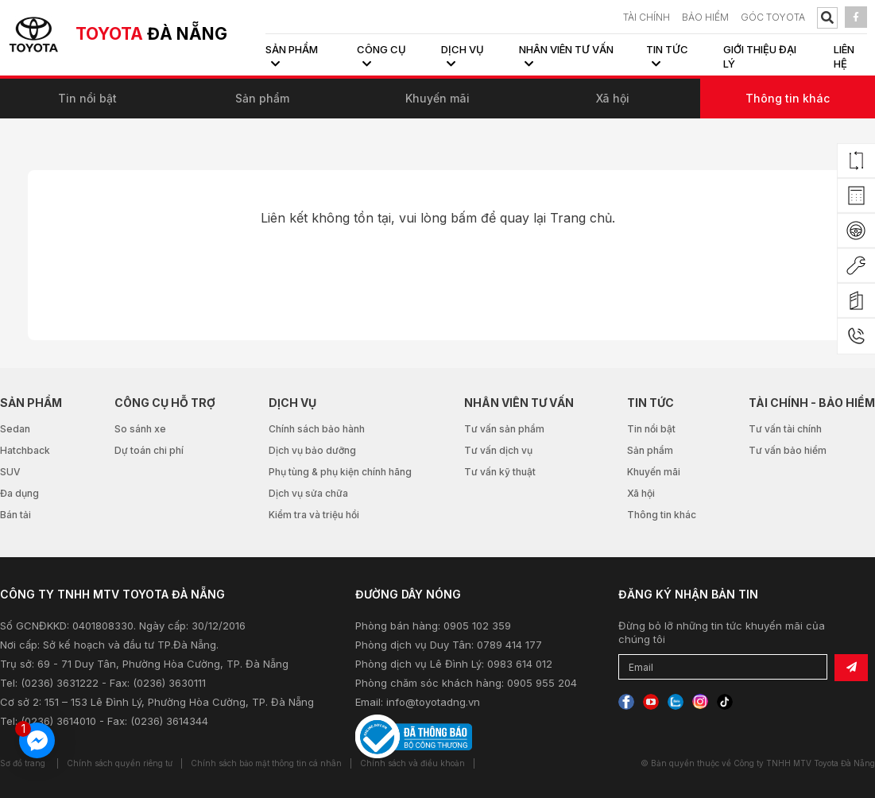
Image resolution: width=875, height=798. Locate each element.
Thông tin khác (787, 98)
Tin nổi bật (87, 98)
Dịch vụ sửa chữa (308, 493)
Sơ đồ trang (22, 763)
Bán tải (15, 515)
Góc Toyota (773, 17)
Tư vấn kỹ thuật (500, 472)
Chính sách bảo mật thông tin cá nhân (266, 763)
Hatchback (25, 450)
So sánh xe (140, 429)
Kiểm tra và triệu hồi (314, 515)
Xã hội (612, 98)
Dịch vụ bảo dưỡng (312, 450)
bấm (464, 218)
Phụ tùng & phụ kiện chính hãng (340, 472)
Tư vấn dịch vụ (498, 450)
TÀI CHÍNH (646, 17)
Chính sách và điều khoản (412, 763)
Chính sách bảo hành (317, 429)
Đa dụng (19, 493)
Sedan (15, 429)
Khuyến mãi (437, 98)
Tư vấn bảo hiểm (788, 450)
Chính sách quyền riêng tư (119, 763)
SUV (10, 472)
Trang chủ (581, 218)
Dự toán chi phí (149, 450)
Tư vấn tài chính (785, 429)
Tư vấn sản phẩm (504, 429)
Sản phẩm (262, 98)
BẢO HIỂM (705, 17)
